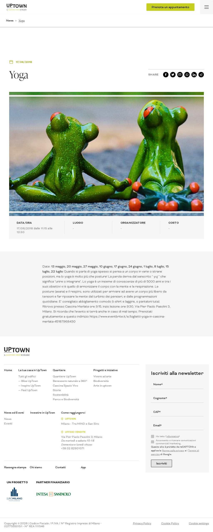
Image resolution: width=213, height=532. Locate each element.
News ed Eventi (14, 412)
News (10, 20)
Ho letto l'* (168, 436)
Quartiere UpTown (64, 376)
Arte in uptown (102, 385)
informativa (172, 436)
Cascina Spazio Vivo (65, 385)
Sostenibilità (60, 394)
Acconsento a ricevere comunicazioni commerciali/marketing (176, 442)
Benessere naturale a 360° (70, 381)
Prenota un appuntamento (170, 7)
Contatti (60, 467)
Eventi (8, 423)
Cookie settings (199, 523)
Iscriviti (161, 463)
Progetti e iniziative (105, 370)
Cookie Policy (170, 523)
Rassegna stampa (15, 467)
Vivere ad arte (102, 376)
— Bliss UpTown (28, 381)
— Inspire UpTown (29, 385)
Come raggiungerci (73, 412)
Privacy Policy (142, 523)
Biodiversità (101, 381)
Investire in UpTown (42, 412)
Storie (57, 390)
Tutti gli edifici (27, 376)
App (83, 467)
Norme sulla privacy (173, 450)
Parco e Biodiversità (66, 399)
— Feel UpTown (27, 390)
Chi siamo (36, 467)
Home (8, 370)
